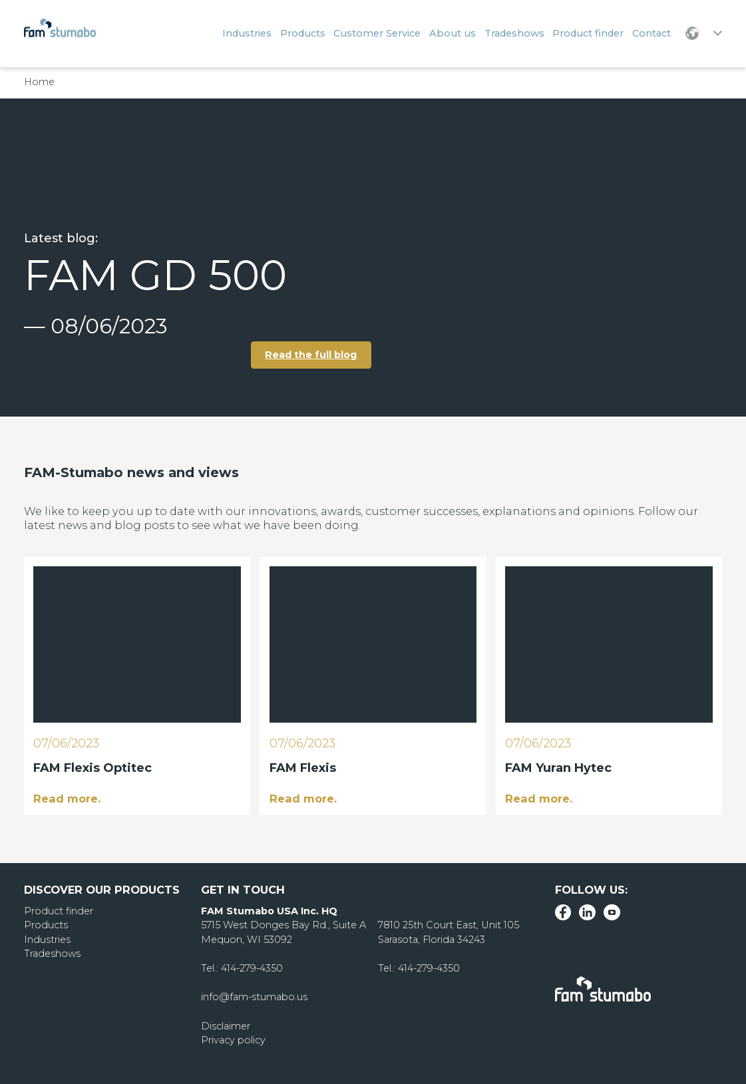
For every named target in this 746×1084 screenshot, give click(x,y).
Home (39, 82)
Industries (47, 940)
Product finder (58, 911)
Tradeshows (52, 954)
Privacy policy (233, 1040)
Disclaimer (225, 1026)
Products (46, 925)
